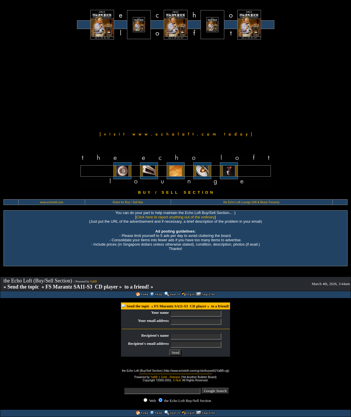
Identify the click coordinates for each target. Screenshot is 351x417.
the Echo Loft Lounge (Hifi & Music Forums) (251, 202)
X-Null (177, 380)
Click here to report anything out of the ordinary (175, 217)
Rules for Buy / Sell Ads (128, 202)
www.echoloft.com (51, 202)
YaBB (93, 281)
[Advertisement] (175, 84)
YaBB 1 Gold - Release (165, 377)
